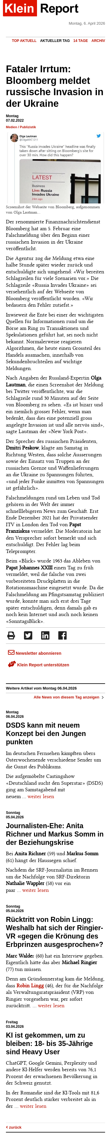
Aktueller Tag (55, 41)
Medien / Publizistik (21, 127)
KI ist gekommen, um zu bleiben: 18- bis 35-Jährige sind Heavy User (49, 1043)
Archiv (98, 41)
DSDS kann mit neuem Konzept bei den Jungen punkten (46, 733)
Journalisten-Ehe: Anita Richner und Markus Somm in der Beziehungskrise (55, 834)
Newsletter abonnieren (34, 653)
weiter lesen (41, 796)
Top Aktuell (24, 41)
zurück (14, 1127)
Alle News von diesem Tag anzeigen (69, 697)
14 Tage (80, 41)
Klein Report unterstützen (38, 664)
